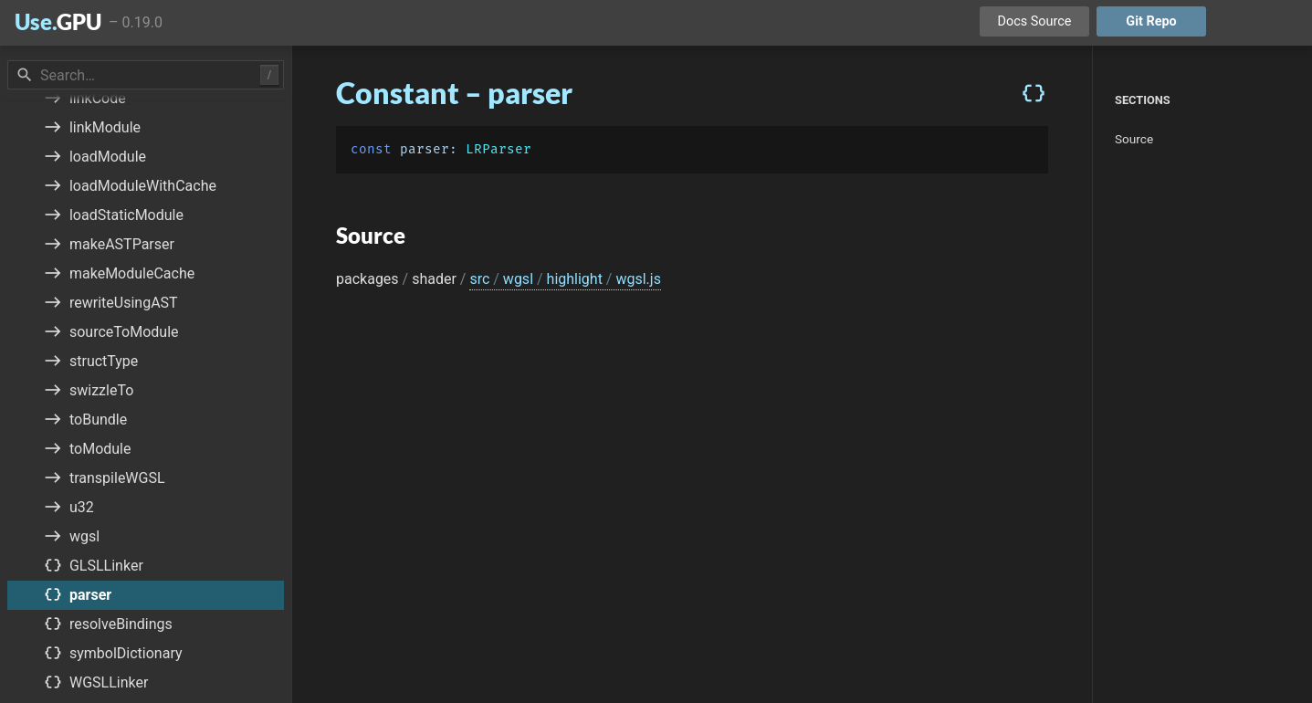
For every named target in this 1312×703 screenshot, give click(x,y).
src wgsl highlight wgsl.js (564, 279)
